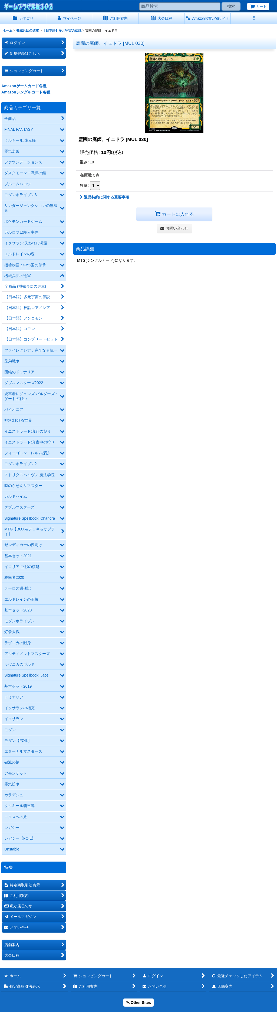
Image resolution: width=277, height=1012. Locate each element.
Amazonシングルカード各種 (25, 92)
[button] (254, 18)
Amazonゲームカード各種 (24, 86)
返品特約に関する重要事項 (104, 197)
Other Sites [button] (138, 1002)
